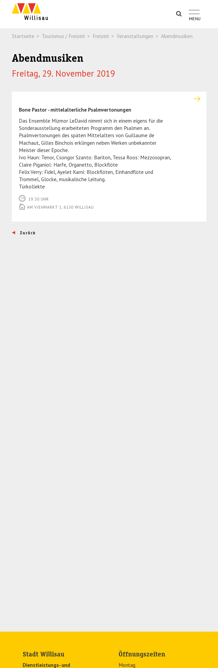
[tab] (109, 99)
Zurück (27, 232)
